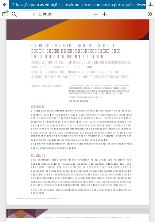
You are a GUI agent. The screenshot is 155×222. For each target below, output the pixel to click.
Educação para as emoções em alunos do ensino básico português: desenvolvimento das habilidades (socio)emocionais (83, 4)
